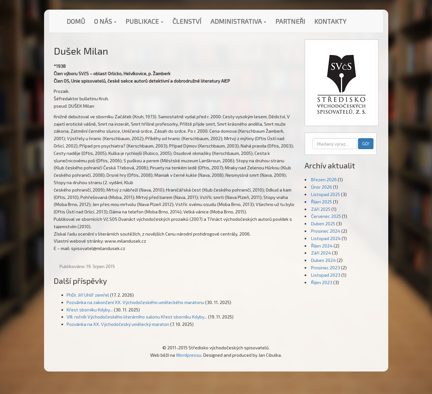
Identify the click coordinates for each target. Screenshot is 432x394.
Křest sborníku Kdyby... (90, 309)
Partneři (290, 21)
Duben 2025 (323, 223)
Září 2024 (321, 252)
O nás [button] (105, 21)
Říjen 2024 (322, 245)
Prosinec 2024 (325, 231)
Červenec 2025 (326, 216)
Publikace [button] (144, 21)
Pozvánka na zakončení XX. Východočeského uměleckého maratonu (135, 302)
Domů (76, 21)
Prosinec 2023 (325, 267)
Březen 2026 (324, 179)
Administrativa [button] (238, 21)
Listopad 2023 (325, 275)
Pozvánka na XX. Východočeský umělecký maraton (118, 324)
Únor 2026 (321, 187)
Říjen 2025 (321, 201)
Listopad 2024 (326, 238)
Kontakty (330, 21)
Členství (186, 21)
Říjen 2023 (321, 282)
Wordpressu (188, 355)
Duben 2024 (323, 260)
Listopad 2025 (325, 194)
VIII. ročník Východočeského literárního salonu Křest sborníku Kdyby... (137, 316)
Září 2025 (320, 209)
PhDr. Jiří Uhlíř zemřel (88, 295)
